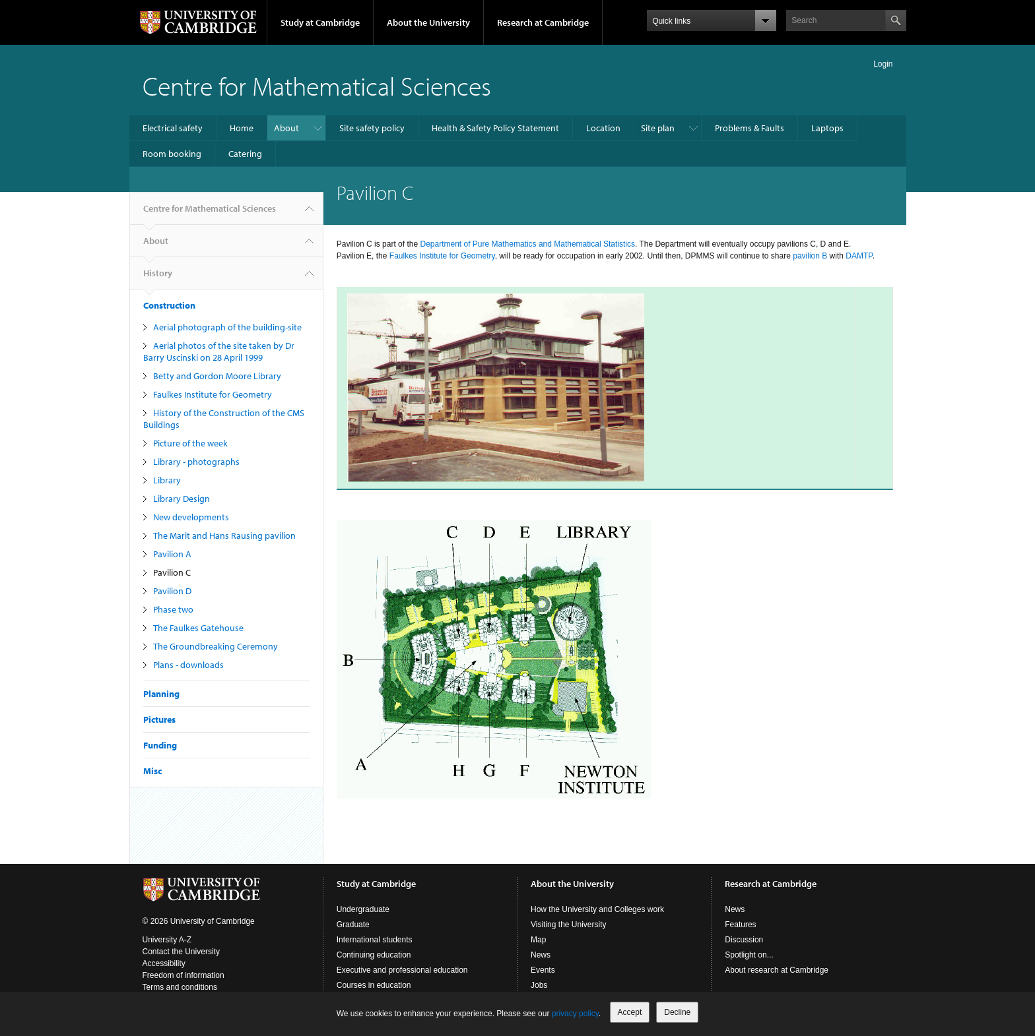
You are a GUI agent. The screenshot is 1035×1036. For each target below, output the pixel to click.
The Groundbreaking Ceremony (215, 646)
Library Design (181, 498)
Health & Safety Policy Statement (495, 128)
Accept (630, 1012)
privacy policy (575, 1013)
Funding (160, 745)
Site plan (658, 128)
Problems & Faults (749, 128)
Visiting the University (569, 924)
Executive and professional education (402, 970)
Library (167, 480)
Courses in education (374, 985)
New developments (191, 517)
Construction (169, 305)
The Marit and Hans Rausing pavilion (224, 535)
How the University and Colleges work (597, 909)
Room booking (172, 154)
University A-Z (167, 939)
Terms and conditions (180, 987)
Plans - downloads (188, 665)
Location (603, 128)
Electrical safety (173, 128)
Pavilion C (172, 572)
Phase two (173, 609)
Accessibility (164, 963)
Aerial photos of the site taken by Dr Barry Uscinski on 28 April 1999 (218, 351)
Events (543, 970)
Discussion (744, 939)
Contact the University (181, 951)
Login (882, 64)
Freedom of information (183, 975)
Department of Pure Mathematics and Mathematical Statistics (527, 244)
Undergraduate (363, 909)
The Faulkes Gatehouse (198, 628)
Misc (152, 771)
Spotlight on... (749, 955)
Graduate (353, 924)
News (541, 955)
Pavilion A (172, 554)
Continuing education (374, 955)
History (157, 278)
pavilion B (810, 255)
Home (241, 128)
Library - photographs (196, 462)
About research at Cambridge (776, 970)
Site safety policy (372, 128)
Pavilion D (172, 591)
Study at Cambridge (320, 22)
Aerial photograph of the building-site (227, 327)
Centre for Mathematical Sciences (317, 85)
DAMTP (859, 255)
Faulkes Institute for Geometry (212, 394)
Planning (161, 694)
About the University (428, 22)
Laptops (827, 128)
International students (375, 939)
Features (740, 924)
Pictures (159, 719)
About (286, 128)
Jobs (539, 985)
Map (538, 939)
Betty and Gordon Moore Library (217, 376)
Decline (677, 1012)
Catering (245, 154)
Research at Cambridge (543, 22)
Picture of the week (190, 443)
